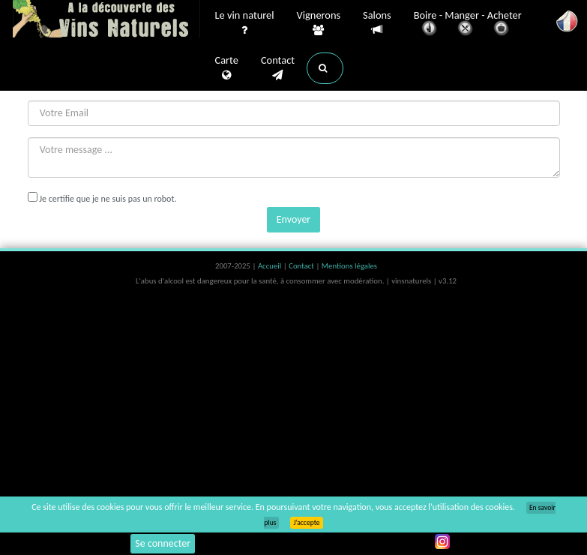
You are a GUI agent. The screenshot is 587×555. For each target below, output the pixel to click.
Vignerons (319, 23)
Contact (278, 68)
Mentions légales (349, 266)
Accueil (270, 266)
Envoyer (293, 219)
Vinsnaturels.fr (106, 20)
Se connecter (162, 543)
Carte (226, 68)
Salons (377, 23)
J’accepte (306, 522)
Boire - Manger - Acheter (468, 24)
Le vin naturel (244, 23)
